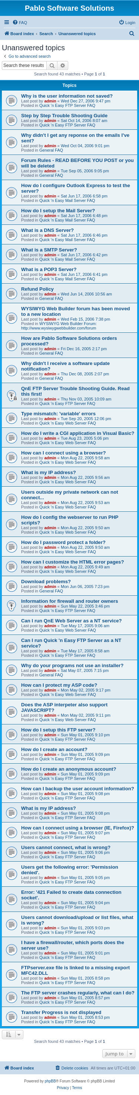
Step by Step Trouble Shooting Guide (64, 115)
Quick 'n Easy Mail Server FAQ (67, 200)
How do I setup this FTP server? (58, 730)
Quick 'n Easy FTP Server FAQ (67, 105)
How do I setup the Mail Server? (58, 210)
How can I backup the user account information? (77, 788)
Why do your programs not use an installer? (72, 665)
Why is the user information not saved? (67, 96)
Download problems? (46, 581)
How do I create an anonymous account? (68, 769)
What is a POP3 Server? (49, 269)
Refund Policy (37, 289)
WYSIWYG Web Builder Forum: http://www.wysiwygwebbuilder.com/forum (59, 325)
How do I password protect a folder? (63, 542)
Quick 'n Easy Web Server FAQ (67, 423)
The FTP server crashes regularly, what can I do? (78, 993)
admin (50, 101)
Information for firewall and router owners (69, 601)
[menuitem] (19, 22)
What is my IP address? (48, 472)
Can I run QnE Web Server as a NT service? (71, 620)
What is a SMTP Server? (49, 250)
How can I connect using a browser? (63, 453)
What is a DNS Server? (47, 230)
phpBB (50, 1081)
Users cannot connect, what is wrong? (65, 847)
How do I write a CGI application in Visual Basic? (77, 433)
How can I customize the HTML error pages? (72, 562)
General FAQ (51, 150)
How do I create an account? (54, 749)
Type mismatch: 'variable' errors (58, 413)
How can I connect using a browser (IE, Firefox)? (77, 828)
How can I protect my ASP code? (59, 685)
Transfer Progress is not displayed (61, 1012)
